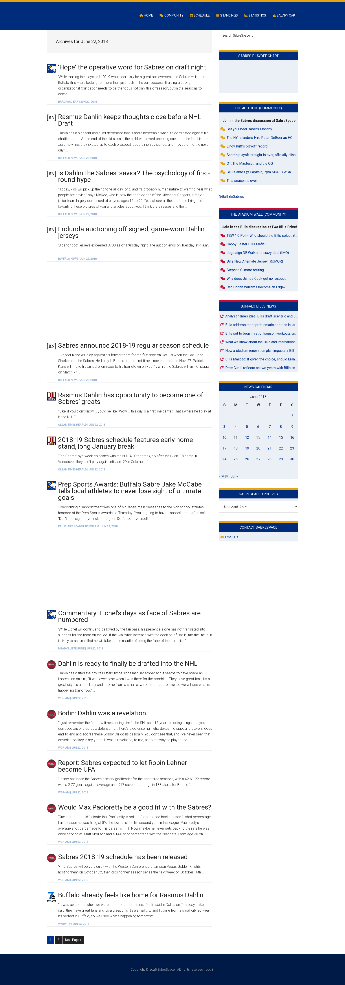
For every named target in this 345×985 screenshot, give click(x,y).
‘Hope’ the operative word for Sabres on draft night (132, 67)
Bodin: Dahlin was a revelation (102, 713)
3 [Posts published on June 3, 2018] (224, 427)
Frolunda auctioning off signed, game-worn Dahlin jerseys (131, 233)
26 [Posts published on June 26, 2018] (247, 459)
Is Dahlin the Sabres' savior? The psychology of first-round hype (134, 176)
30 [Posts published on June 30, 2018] (292, 459)
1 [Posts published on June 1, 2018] (281, 416)
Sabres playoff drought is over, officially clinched (264, 155)
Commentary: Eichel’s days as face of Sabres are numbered (129, 617)
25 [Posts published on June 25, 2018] (236, 459)
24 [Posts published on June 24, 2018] (224, 459)
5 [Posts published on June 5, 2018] (247, 427)
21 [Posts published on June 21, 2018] (270, 448)
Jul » (234, 476)
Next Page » (73, 939)
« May (223, 476)
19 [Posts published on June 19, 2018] (247, 448)
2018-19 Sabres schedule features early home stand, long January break (125, 443)
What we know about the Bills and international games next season (276, 342)
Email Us (229, 537)
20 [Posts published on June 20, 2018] (258, 448)
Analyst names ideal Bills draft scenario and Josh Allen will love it (275, 316)
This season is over (242, 181)
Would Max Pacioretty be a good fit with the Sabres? (134, 808)
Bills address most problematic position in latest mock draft (271, 325)
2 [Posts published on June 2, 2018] (292, 416)
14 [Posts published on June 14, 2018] (270, 438)
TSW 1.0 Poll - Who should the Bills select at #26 (265, 236)
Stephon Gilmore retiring (245, 270)
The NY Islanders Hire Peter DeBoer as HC (259, 138)
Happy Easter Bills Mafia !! (247, 244)
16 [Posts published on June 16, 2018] (292, 438)
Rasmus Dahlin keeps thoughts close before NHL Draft (129, 120)
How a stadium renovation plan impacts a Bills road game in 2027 (275, 351)
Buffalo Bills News (258, 306)
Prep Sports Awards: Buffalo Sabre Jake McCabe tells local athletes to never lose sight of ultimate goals (130, 491)
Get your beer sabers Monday (249, 129)
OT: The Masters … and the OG (250, 164)
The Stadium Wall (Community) (258, 215)
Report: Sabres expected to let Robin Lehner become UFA (122, 766)
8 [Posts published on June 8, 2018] (281, 427)
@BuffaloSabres (231, 197)
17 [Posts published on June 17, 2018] (224, 448)
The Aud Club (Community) (258, 108)
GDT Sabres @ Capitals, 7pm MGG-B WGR (259, 172)
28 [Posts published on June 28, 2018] (270, 459)
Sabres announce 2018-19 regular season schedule (133, 346)
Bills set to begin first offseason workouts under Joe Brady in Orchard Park (283, 334)
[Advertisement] (129, 302)
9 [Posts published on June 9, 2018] (292, 427)
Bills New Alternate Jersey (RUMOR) (255, 261)
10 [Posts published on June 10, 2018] (224, 438)
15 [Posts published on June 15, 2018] (281, 438)
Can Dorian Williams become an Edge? (256, 287)
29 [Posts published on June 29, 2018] (281, 459)
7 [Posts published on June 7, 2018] (270, 427)
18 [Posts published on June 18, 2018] (236, 448)
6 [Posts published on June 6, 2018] (258, 427)
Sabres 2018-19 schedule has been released (123, 857)
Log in (210, 969)
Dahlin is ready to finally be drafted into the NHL (128, 664)
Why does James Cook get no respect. (256, 279)
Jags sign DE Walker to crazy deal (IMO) (258, 253)
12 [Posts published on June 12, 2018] (247, 438)
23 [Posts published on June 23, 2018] (292, 448)
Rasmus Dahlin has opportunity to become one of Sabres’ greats (130, 398)
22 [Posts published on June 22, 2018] (281, 448)
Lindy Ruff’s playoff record (247, 147)
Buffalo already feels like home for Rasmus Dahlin (131, 895)
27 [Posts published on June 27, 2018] (258, 459)
